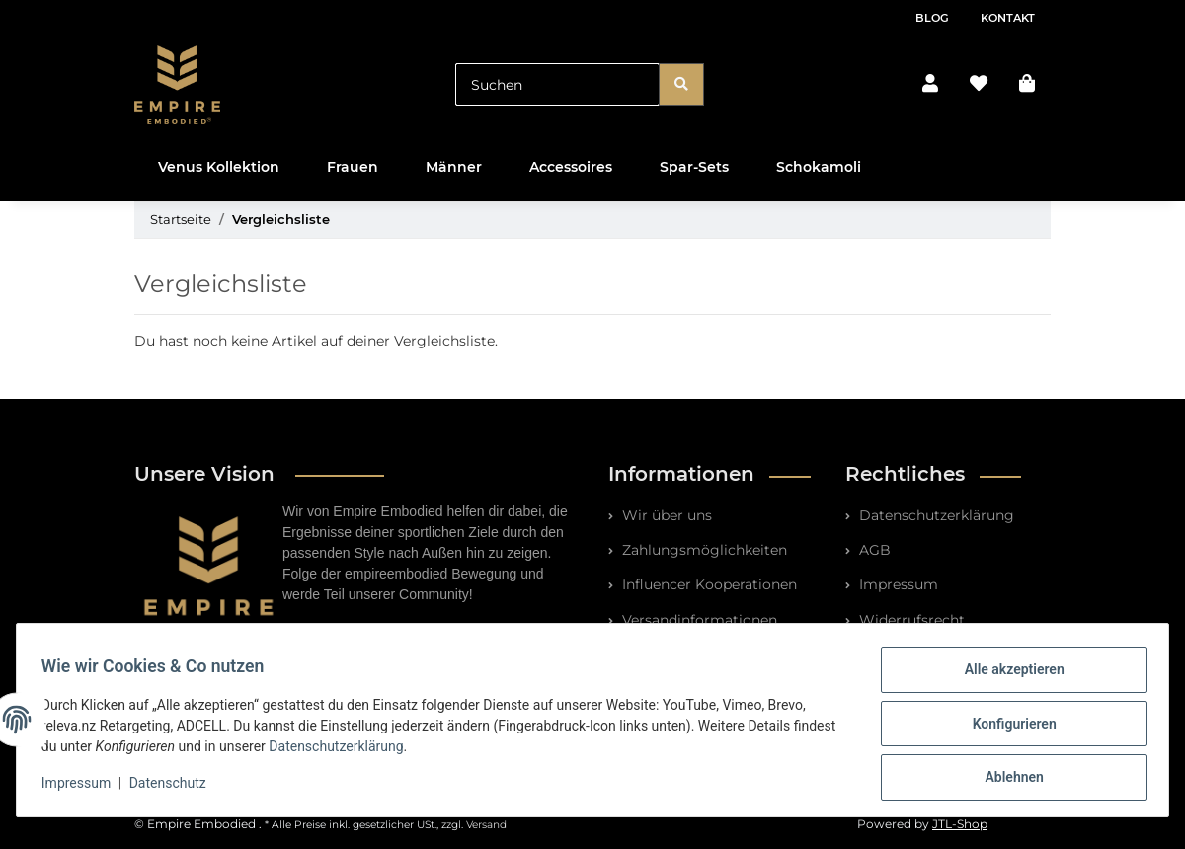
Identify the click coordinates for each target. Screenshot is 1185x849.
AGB (873, 550)
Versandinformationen (697, 620)
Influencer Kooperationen (707, 584)
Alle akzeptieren (1007, 676)
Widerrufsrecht (910, 620)
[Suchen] (557, 84)
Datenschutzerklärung (934, 515)
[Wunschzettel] (978, 84)
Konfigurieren (1007, 727)
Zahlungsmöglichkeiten (702, 550)
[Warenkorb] (1027, 84)
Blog (932, 18)
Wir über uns (665, 515)
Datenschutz (174, 788)
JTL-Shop (960, 823)
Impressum (896, 584)
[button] (930, 84)
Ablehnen (1007, 779)
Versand (486, 824)
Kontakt (1008, 18)
